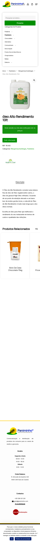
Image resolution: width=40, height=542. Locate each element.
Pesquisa (20, 23)
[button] (36, 4)
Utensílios (8, 42)
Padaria (7, 31)
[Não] (37, 533)
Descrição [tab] (20, 182)
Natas (7, 59)
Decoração (8, 48)
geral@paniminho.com (21, 501)
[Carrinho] (32, 4)
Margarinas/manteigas (25, 71)
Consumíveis (9, 45)
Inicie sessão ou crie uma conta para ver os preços (20, 129)
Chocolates (8, 38)
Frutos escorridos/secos (13, 52)
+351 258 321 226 (20, 498)
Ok (12, 539)
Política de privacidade (23, 539)
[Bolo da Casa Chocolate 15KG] (15, 251)
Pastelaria (8, 35)
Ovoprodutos (9, 55)
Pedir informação (9, 140)
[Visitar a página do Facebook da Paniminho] (20, 484)
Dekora (7, 62)
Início (4, 71)
